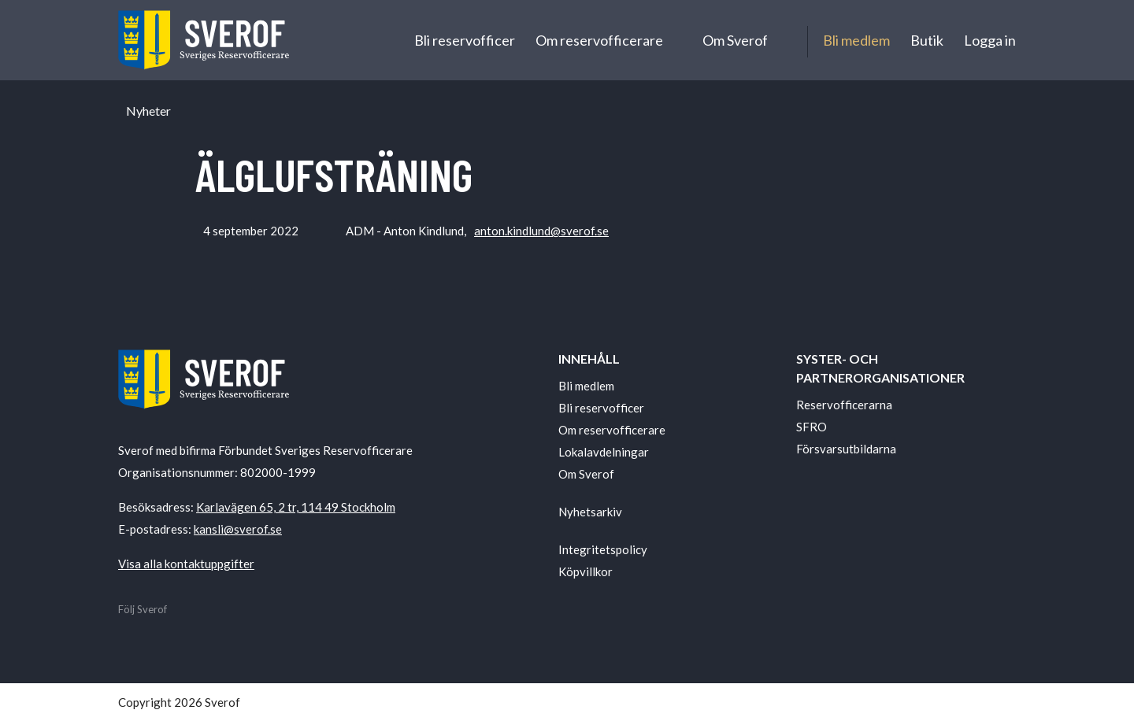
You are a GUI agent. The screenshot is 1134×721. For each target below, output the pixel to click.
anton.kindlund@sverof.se (541, 231)
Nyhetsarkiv (590, 512)
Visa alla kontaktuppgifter (186, 563)
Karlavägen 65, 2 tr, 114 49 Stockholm (295, 507)
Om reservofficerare (599, 40)
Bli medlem (856, 40)
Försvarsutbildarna (846, 449)
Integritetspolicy (602, 549)
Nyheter (148, 111)
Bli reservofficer (464, 40)
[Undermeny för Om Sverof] (782, 40)
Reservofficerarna (844, 404)
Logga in (990, 40)
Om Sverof (735, 40)
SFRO (811, 427)
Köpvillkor (585, 571)
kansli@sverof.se (238, 529)
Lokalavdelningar (603, 452)
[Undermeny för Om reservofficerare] (677, 40)
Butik (926, 40)
